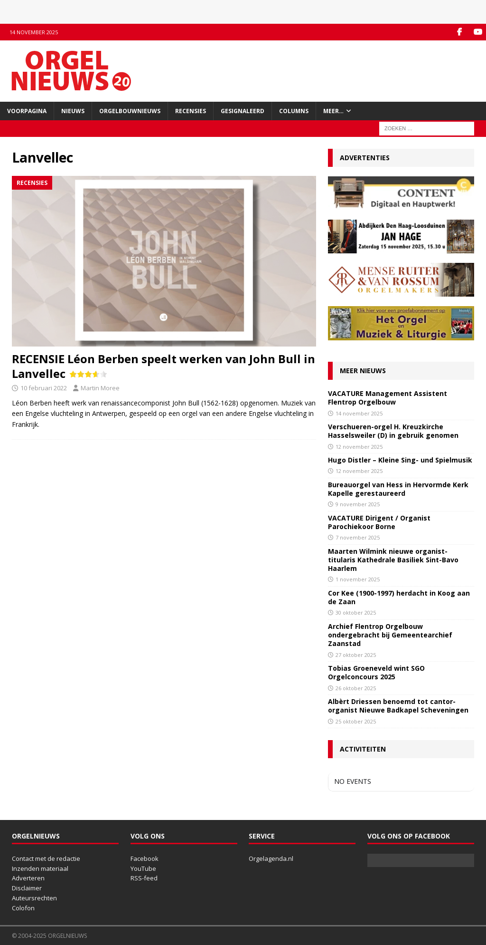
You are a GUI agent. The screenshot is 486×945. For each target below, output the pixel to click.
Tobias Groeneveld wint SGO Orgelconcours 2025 (376, 672)
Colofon (23, 908)
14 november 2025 (359, 413)
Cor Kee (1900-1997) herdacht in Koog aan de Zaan (399, 597)
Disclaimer (27, 888)
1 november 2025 (358, 579)
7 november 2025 (358, 537)
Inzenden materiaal (40, 868)
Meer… (333, 111)
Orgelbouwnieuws (129, 111)
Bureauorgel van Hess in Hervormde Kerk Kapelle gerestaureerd (398, 489)
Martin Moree (100, 388)
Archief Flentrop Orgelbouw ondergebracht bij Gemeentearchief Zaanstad (390, 635)
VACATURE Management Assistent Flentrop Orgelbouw (387, 397)
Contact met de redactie (46, 858)
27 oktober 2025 (356, 654)
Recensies (190, 111)
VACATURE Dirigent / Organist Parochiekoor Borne (379, 522)
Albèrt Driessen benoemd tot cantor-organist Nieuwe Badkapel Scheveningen (398, 705)
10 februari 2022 (43, 388)
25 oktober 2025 (356, 721)
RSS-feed (144, 878)
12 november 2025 (359, 446)
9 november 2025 (358, 504)
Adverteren (28, 878)
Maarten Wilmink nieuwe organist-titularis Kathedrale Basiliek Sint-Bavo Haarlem (393, 560)
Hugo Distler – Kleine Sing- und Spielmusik (400, 459)
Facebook (145, 858)
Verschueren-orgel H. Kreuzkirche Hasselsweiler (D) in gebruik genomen (393, 431)
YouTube (143, 868)
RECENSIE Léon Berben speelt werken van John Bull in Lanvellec (163, 366)
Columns (293, 111)
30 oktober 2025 (356, 612)
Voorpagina (27, 111)
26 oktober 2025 (356, 688)
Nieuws (72, 111)
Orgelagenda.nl (271, 858)
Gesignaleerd (242, 111)
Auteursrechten (34, 898)
